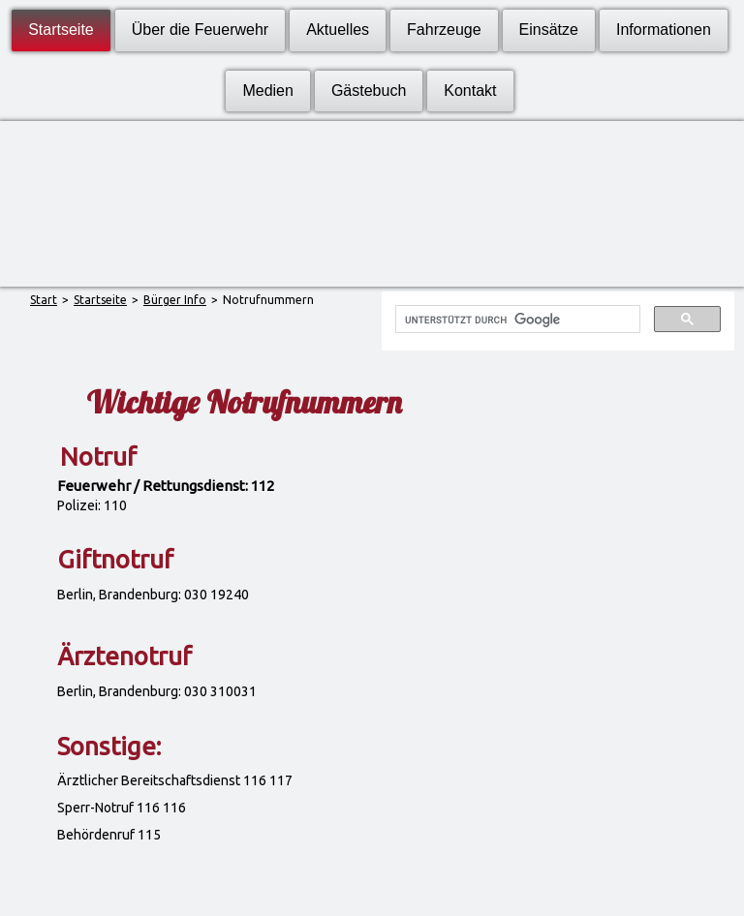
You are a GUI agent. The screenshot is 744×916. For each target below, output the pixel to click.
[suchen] (515, 319)
